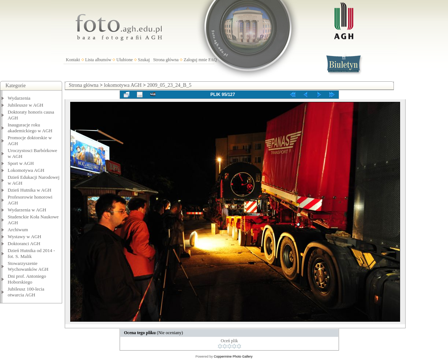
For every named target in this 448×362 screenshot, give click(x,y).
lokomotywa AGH (123, 85)
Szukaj (144, 59)
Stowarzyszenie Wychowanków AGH (28, 266)
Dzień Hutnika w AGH (30, 190)
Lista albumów (98, 59)
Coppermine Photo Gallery (233, 356)
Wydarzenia (19, 98)
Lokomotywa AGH (26, 170)
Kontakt (73, 59)
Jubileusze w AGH (26, 105)
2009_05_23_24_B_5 (169, 85)
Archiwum (18, 229)
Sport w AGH (21, 163)
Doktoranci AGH (24, 243)
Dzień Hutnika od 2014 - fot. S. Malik (31, 253)
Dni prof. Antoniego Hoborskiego (27, 279)
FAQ (212, 59)
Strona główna (166, 59)
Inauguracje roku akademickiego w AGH (30, 127)
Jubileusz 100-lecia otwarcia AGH (26, 292)
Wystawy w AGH (24, 236)
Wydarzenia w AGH (27, 210)
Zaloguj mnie (195, 59)
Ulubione (124, 59)
